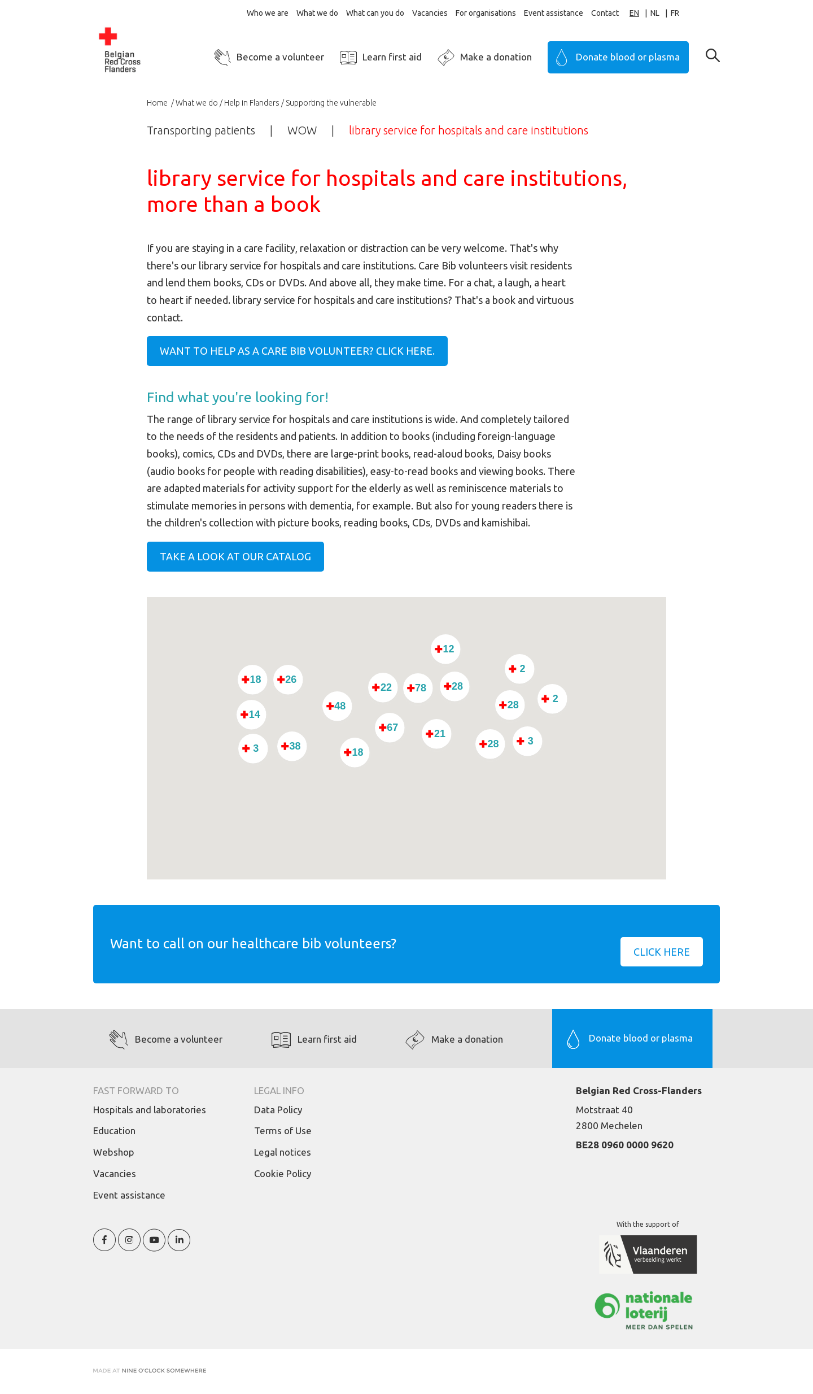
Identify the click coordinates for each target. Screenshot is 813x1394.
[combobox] (640, 13)
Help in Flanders (251, 102)
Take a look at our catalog (235, 556)
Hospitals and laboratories (149, 1109)
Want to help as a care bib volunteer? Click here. (297, 350)
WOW (302, 130)
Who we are (268, 13)
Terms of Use (283, 1130)
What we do (317, 13)
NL (654, 13)
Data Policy (278, 1109)
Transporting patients (201, 130)
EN (634, 13)
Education (114, 1130)
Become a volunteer (280, 56)
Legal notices (282, 1152)
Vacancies (430, 13)
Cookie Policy (282, 1173)
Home (158, 102)
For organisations (486, 13)
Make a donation (496, 56)
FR (675, 13)
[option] (660, 13)
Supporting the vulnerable (331, 102)
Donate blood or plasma (628, 56)
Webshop (113, 1152)
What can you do (375, 13)
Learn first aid (392, 56)
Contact (605, 13)
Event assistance (553, 13)
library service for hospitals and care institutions (468, 130)
